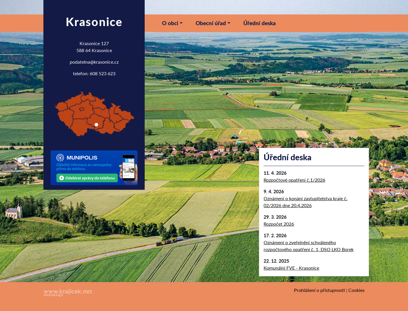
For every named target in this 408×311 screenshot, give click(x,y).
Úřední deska (259, 23)
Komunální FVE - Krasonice (291, 267)
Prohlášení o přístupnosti (319, 290)
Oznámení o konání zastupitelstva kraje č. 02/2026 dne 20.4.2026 (306, 202)
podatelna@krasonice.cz (94, 61)
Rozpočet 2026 (279, 223)
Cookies (356, 290)
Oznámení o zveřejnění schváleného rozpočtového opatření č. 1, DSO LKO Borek (309, 246)
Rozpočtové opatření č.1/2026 (294, 179)
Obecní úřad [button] (211, 23)
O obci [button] (170, 23)
